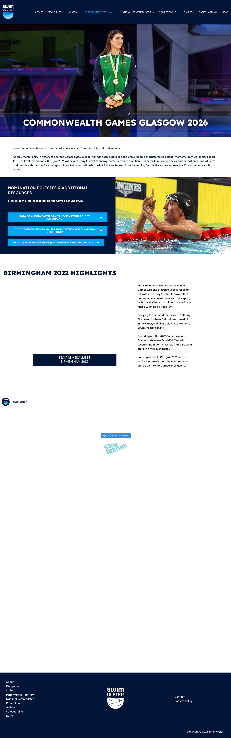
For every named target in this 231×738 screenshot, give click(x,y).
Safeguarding (14, 711)
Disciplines (12, 686)
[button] (65, 12)
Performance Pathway (19, 694)
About (9, 681)
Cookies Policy (183, 701)
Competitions (14, 703)
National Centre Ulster (19, 698)
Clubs (9, 690)
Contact (179, 696)
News (9, 715)
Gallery (10, 707)
